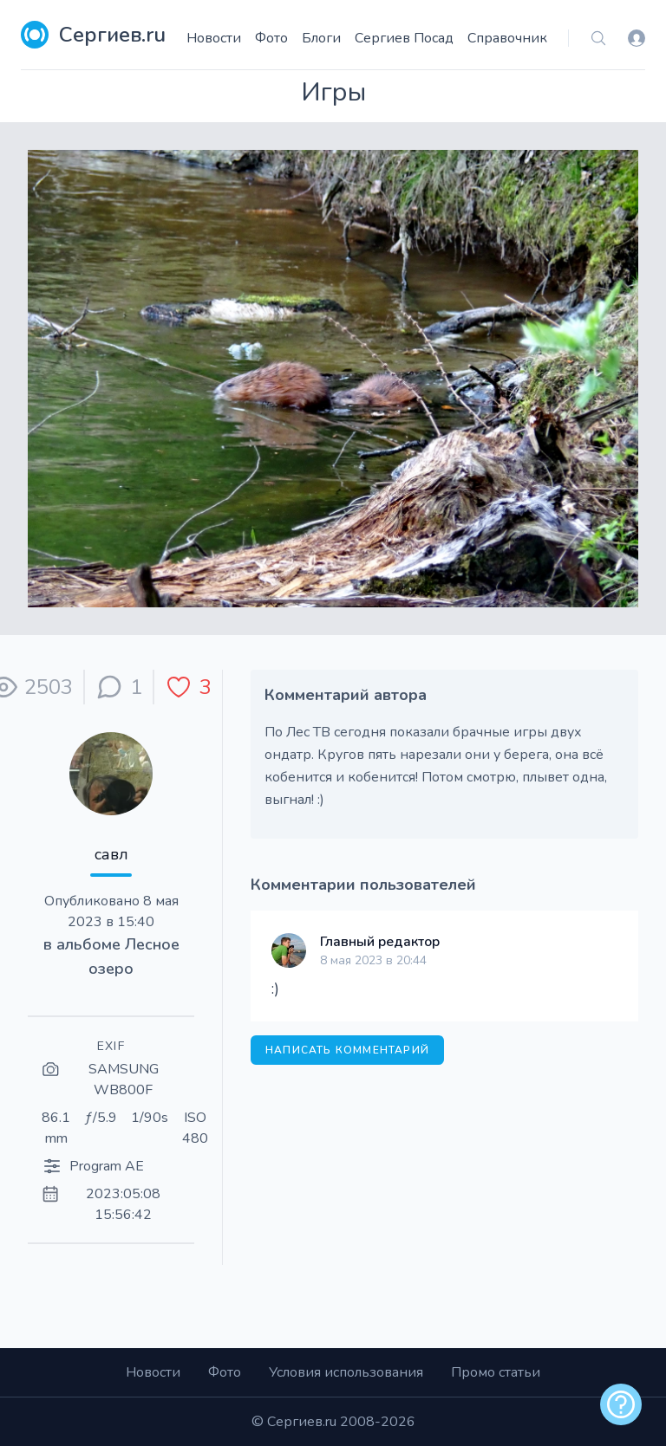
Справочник (507, 38)
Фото (271, 38)
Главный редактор (380, 941)
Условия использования (346, 1372)
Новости (213, 38)
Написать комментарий (347, 1050)
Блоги (321, 38)
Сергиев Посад (404, 38)
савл (111, 854)
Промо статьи (495, 1372)
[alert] (621, 1404)
